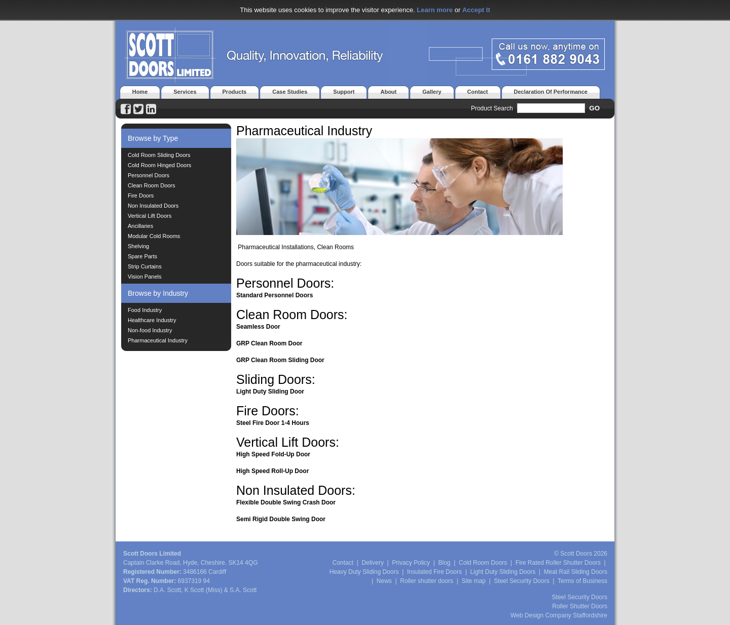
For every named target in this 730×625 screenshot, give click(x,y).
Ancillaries (140, 226)
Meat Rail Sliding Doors (575, 571)
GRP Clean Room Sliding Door (280, 360)
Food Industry (145, 310)
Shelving (138, 246)
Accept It (476, 10)
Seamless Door (258, 326)
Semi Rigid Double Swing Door (280, 519)
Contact (343, 562)
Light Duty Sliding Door (270, 391)
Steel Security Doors (521, 580)
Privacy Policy (411, 562)
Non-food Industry (150, 330)
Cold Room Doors (483, 562)
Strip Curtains (145, 266)
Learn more (435, 10)
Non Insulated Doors (153, 206)
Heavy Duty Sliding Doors (364, 571)
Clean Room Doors (151, 185)
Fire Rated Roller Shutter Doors (558, 562)
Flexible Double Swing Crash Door (286, 502)
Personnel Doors (148, 175)
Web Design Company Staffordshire (558, 615)
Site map (474, 580)
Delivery (373, 562)
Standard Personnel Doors (274, 295)
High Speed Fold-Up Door (273, 454)
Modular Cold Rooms (154, 236)
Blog (444, 562)
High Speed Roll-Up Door (272, 471)
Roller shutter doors (426, 580)
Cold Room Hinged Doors (159, 165)
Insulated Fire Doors (434, 571)
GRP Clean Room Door (269, 343)
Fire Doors (141, 195)
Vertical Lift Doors (149, 216)
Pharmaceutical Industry (158, 340)
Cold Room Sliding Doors (159, 155)
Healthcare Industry (152, 320)
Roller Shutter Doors (579, 606)
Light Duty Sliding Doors (502, 571)
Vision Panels (144, 277)
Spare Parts (142, 256)
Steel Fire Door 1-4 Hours (272, 422)
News (384, 580)
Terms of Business (582, 580)
